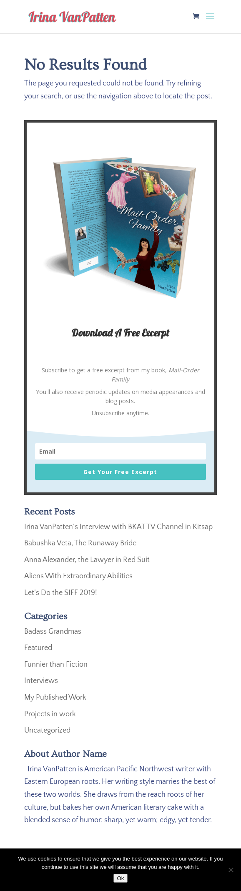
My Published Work (55, 697)
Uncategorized (47, 730)
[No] (230, 870)
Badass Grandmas (52, 631)
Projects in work (50, 714)
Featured (38, 648)
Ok (120, 878)
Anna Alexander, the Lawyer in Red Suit (87, 560)
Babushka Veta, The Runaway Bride (80, 543)
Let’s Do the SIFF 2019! (60, 593)
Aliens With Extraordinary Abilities (78, 576)
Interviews (41, 681)
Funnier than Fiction (56, 664)
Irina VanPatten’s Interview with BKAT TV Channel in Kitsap (118, 527)
